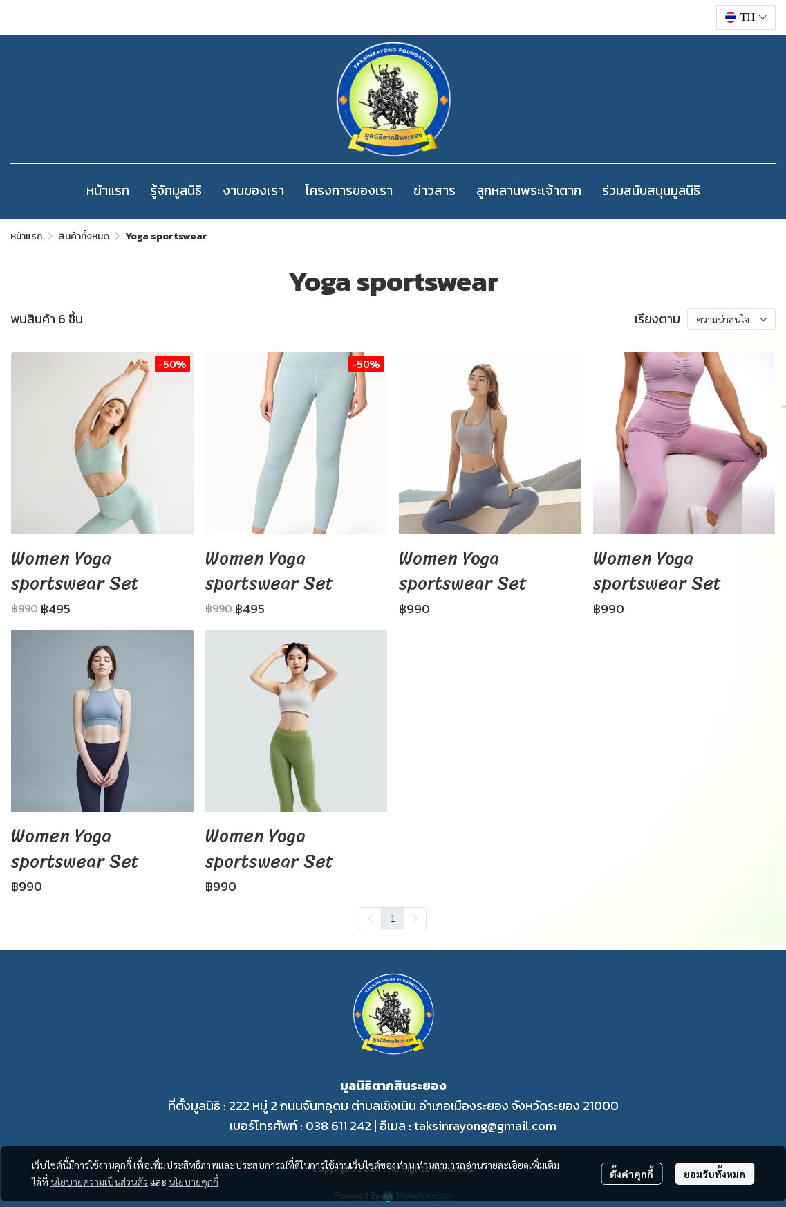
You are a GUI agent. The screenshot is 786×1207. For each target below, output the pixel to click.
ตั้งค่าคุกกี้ (631, 1174)
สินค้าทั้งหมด (83, 236)
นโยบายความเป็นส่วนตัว (99, 1181)
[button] (746, 17)
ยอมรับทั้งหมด (714, 1174)
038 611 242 (338, 1125)
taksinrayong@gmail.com (485, 1125)
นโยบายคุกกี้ (193, 1181)
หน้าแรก (26, 236)
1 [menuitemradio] (392, 917)
